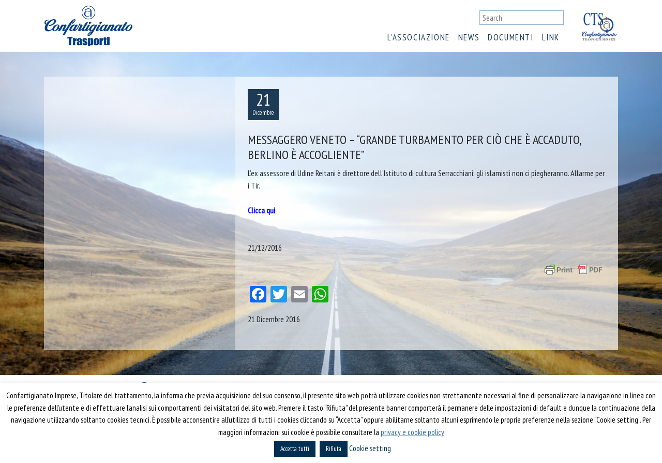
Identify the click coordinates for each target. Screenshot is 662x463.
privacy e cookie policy (412, 432)
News (468, 37)
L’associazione (418, 37)
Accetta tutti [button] (294, 448)
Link (551, 37)
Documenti (510, 37)
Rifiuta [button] (333, 448)
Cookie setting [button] (370, 448)
